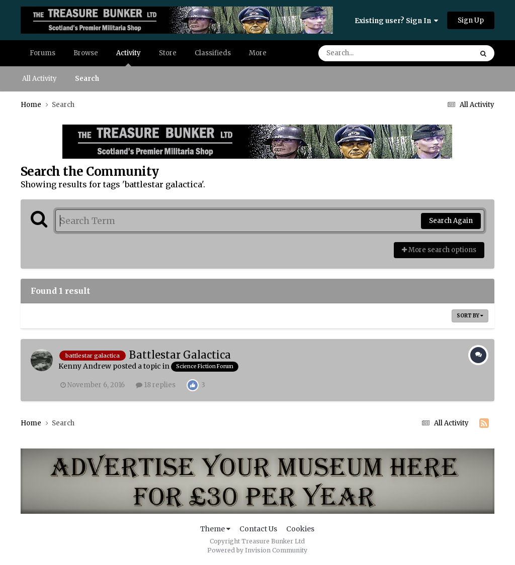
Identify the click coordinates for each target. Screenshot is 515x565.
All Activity (39, 78)
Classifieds (213, 53)
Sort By (470, 315)
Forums (42, 53)
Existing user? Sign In (396, 21)
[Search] (367, 53)
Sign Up (471, 20)
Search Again (451, 220)
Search (87, 78)
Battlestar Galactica (180, 355)
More (258, 53)
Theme (215, 528)
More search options (439, 250)
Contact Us (258, 528)
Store (168, 53)
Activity (128, 57)
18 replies (156, 385)
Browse (85, 53)
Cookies (300, 528)
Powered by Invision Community (257, 550)
